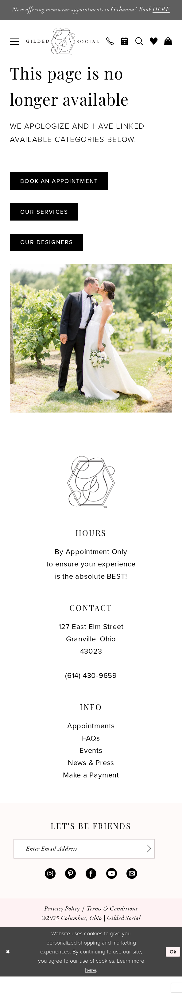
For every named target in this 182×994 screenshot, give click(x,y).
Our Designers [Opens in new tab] (50, 257)
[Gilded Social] (91, 497)
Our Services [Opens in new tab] (47, 224)
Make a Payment (91, 790)
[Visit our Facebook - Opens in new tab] (91, 891)
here (90, 987)
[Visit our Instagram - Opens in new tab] (50, 891)
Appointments (91, 741)
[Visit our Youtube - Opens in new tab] (111, 891)
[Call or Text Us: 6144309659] (110, 51)
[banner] (62, 51)
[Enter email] (91, 865)
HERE (91, 19)
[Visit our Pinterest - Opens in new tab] (70, 891)
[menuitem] (14, 51)
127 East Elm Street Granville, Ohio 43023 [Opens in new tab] (91, 654)
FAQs (91, 753)
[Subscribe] (152, 865)
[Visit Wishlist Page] (153, 51)
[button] (14, 51)
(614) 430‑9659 (91, 691)
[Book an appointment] (125, 51)
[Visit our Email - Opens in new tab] (131, 891)
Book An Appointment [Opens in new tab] (65, 192)
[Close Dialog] (8, 969)
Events (91, 765)
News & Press (91, 778)
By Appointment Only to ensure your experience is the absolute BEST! (91, 579)
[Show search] (139, 51)
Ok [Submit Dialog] (172, 969)
